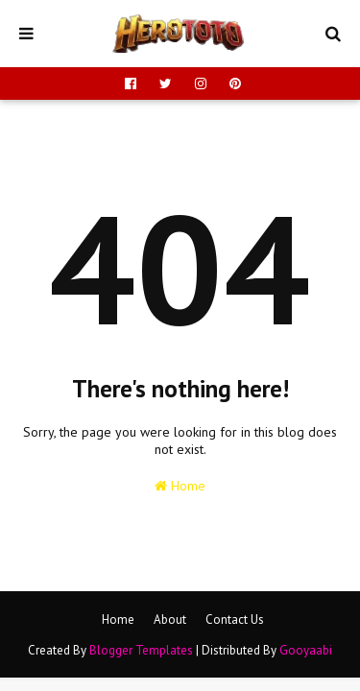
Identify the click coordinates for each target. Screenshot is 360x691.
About (170, 619)
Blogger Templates (141, 650)
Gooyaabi (305, 650)
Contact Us (234, 619)
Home (180, 485)
